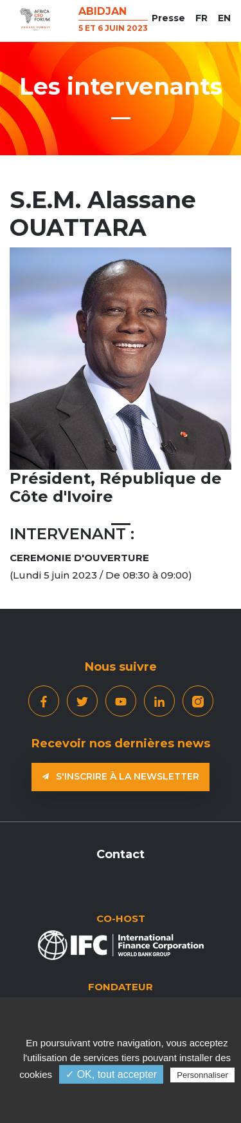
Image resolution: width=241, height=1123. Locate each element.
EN (224, 18)
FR (201, 18)
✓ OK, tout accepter (111, 1074)
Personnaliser (202, 1075)
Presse (168, 18)
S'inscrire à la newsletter (120, 776)
